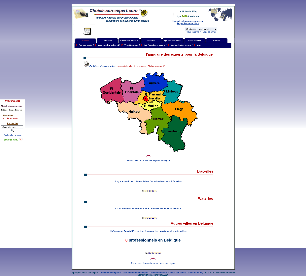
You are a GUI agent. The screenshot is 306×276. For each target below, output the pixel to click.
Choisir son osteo (158, 273)
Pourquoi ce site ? (86, 45)
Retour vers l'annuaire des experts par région (149, 160)
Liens (199, 45)
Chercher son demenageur (135, 273)
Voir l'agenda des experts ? (155, 45)
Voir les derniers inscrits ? (182, 45)
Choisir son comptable (110, 273)
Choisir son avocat (177, 273)
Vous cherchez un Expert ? (109, 45)
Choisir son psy (195, 273)
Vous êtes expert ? (132, 45)
